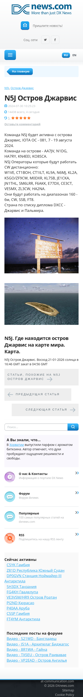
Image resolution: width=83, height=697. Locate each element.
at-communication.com (57, 681)
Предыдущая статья (38, 394)
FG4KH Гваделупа (22, 591)
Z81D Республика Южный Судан (35, 570)
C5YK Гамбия (18, 564)
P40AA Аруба (18, 608)
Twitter (45, 40)
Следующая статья (46, 409)
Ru (65, 55)
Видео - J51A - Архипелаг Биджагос (38, 644)
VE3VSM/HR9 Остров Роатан (32, 597)
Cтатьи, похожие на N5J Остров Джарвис (34, 377)
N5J (6, 88)
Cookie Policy (64, 695)
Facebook (55, 40)
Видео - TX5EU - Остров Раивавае (36, 654)
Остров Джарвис (22, 88)
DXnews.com (65, 685)
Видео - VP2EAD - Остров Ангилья (37, 660)
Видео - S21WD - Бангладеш (31, 638)
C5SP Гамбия (18, 613)
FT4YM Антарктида (23, 619)
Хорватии (17, 445)
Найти (73, 427)
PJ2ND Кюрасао (20, 602)
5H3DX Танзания (22, 586)
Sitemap (68, 690)
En (73, 55)
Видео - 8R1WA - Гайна (27, 649)
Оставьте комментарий (22, 124)
